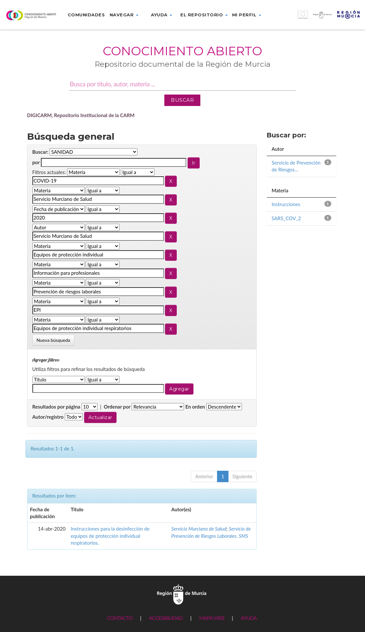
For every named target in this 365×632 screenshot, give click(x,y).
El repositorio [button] (204, 14)
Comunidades (86, 14)
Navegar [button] (124, 14)
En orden (195, 407)
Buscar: (40, 152)
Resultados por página (56, 407)
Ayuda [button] (161, 14)
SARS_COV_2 (286, 218)
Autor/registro (48, 417)
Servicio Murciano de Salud (198, 529)
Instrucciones (286, 204)
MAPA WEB (211, 618)
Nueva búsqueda (53, 340)
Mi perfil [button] (246, 14)
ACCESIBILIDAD (166, 618)
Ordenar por (117, 407)
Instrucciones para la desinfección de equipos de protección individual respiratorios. (110, 536)
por (36, 162)
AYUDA (249, 618)
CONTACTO (120, 618)
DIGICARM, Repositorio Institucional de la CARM (81, 115)
